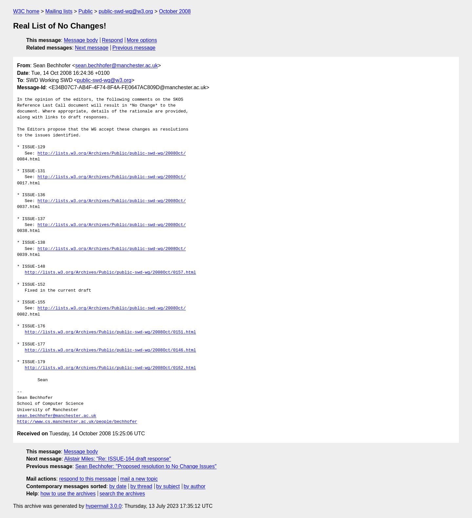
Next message (91, 48)
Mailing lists (58, 11)
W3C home (26, 11)
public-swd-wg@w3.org (126, 11)
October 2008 (175, 11)
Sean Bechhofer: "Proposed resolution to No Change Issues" (145, 466)
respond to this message (87, 479)
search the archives (122, 493)
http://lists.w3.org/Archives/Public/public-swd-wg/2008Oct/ (111, 153)
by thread (141, 486)
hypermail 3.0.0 (103, 506)
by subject (168, 486)
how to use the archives (68, 493)
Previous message (134, 48)
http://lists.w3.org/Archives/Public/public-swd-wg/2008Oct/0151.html (110, 332)
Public (85, 11)
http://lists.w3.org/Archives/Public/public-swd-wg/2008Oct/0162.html (110, 368)
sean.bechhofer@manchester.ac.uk (116, 65)
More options (142, 40)
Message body (81, 40)
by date (117, 486)
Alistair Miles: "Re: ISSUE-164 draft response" (117, 459)
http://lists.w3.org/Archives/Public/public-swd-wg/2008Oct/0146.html (110, 350)
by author (195, 486)
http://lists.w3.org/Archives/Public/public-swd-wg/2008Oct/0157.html (110, 273)
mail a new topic (139, 479)
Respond (112, 40)
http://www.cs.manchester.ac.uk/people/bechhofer (77, 422)
